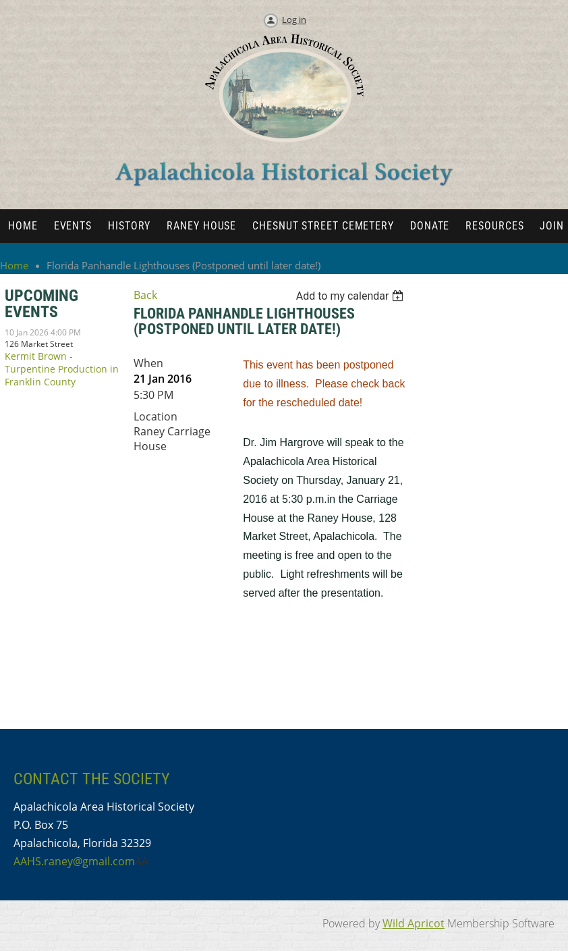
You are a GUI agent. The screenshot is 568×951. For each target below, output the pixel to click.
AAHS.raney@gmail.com (74, 861)
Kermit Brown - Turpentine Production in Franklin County (62, 369)
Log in (294, 19)
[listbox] (351, 296)
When (148, 363)
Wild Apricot (413, 923)
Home (14, 265)
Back (145, 295)
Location (155, 416)
